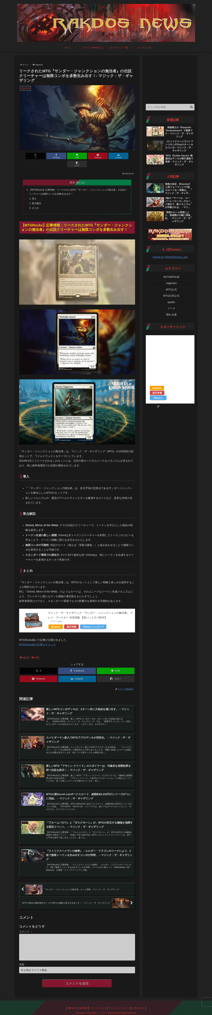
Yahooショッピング (93, 619)
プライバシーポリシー (119, 1006)
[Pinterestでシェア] (87, 156)
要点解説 (36, 195)
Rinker (60, 613)
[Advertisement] (170, 79)
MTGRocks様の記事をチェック (37, 636)
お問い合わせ (138, 1006)
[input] (170, 107)
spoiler (35, 650)
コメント (26, 924)
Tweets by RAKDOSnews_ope (170, 257)
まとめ (35, 200)
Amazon (55, 619)
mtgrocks (24, 650)
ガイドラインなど (98, 1006)
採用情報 (83, 1006)
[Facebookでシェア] (48, 156)
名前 (21, 962)
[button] (125, 156)
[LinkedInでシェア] (106, 156)
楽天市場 (71, 619)
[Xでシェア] (28, 156)
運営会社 (72, 1006)
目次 (72, 174)
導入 (34, 190)
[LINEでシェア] (67, 156)
